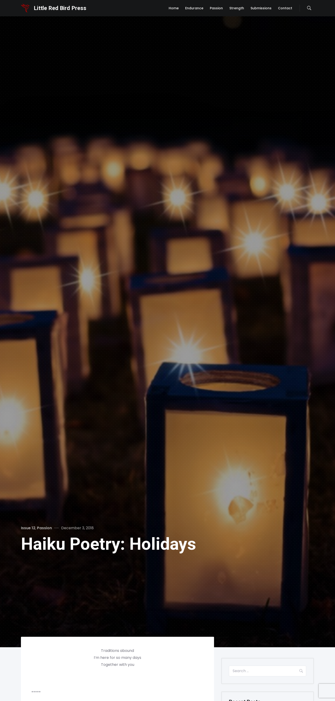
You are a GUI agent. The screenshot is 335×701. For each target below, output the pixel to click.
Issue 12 (28, 528)
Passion (44, 528)
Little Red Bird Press (60, 8)
